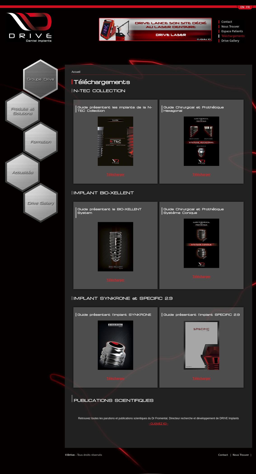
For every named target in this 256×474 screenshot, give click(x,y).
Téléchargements (232, 36)
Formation (40, 141)
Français (248, 8)
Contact (226, 21)
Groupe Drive (40, 79)
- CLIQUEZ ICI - (158, 423)
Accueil (76, 71)
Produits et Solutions (22, 110)
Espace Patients (232, 31)
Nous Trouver (230, 26)
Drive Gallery (230, 40)
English (242, 8)
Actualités (22, 172)
